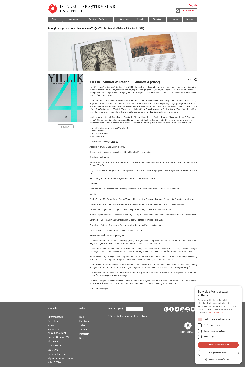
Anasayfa (52, 28)
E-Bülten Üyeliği (115, 308)
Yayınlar (174, 19)
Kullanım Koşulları (57, 354)
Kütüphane (123, 19)
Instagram (84, 334)
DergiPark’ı (134, 152)
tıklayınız (144, 316)
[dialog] (218, 325)
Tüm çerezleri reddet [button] (218, 353)
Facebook (84, 321)
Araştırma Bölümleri (98, 19)
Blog (81, 317)
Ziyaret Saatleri (55, 317)
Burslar (189, 19)
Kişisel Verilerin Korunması (61, 358)
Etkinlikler (157, 19)
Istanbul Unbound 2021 (59, 337)
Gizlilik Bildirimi (55, 345)
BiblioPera (53, 341)
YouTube (83, 329)
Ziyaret (55, 19)
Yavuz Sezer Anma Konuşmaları (57, 331)
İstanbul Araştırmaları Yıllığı (83, 28)
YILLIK (51, 325)
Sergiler (141, 19)
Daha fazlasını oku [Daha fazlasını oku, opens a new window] (216, 312)
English (193, 5)
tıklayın (121, 147)
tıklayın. (114, 141)
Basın (82, 338)
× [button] (238, 289)
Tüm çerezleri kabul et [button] (218, 345)
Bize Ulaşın (53, 321)
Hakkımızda (73, 19)
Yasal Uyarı (53, 350)
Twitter (82, 325)
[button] (218, 359)
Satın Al (65, 126)
